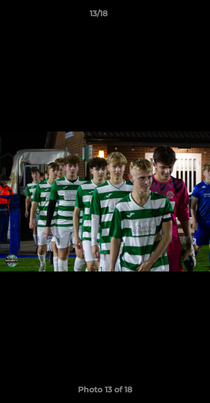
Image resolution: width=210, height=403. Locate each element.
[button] (169, 16)
